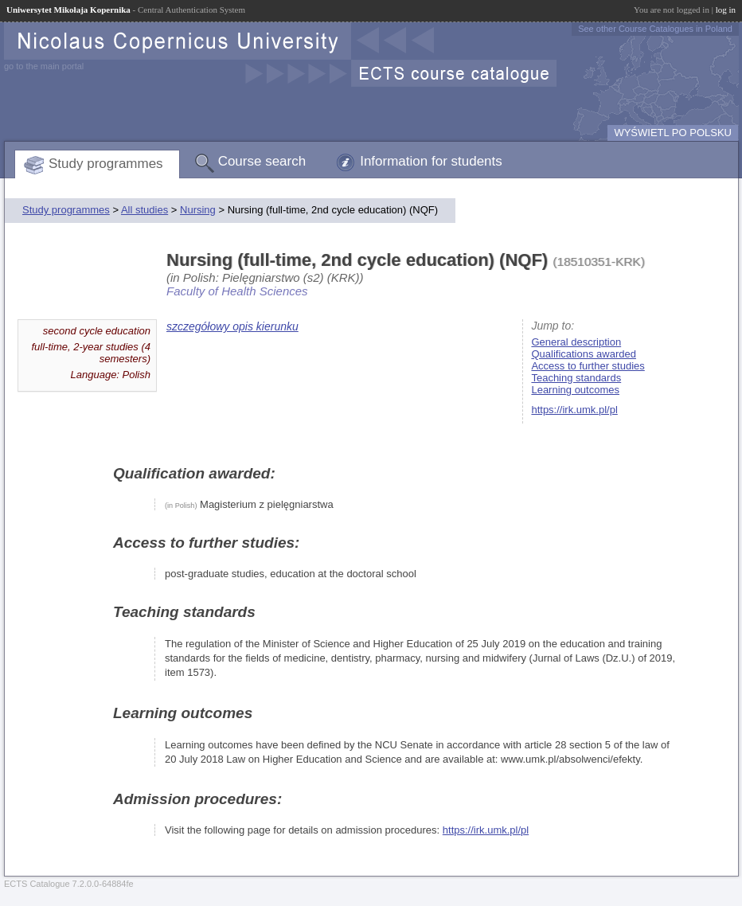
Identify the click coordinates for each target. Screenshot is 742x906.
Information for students (431, 161)
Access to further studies (587, 366)
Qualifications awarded (583, 354)
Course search (262, 161)
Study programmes (106, 163)
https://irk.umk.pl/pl (574, 410)
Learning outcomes (575, 390)
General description (576, 342)
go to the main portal (44, 66)
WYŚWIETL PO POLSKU (673, 133)
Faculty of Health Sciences (237, 291)
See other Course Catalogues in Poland (655, 28)
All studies (144, 210)
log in (726, 9)
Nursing (198, 210)
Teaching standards (576, 378)
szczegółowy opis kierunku (232, 326)
